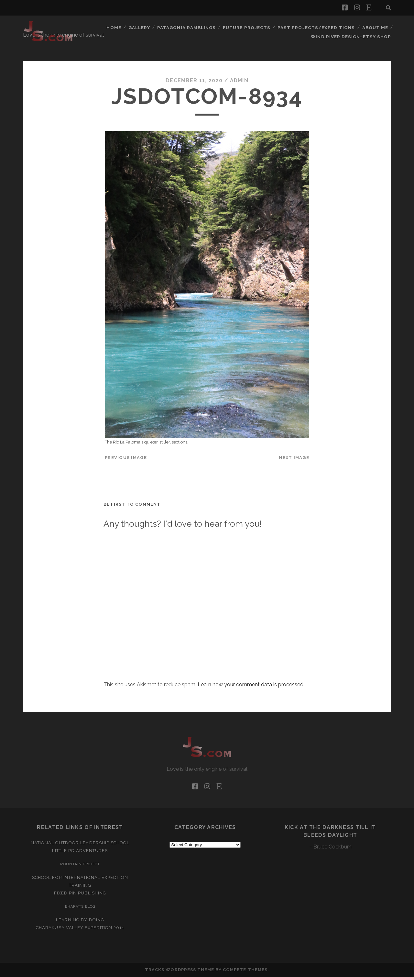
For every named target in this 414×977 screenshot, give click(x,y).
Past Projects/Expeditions (317, 27)
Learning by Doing (80, 919)
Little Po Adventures (80, 850)
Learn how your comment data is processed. (251, 684)
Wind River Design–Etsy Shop (352, 35)
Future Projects (249, 27)
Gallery (142, 27)
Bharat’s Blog (80, 906)
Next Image (294, 457)
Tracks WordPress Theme (179, 969)
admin (239, 80)
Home (117, 27)
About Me (375, 27)
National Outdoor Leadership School (80, 842)
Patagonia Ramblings (190, 27)
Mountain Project (80, 864)
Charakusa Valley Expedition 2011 (80, 927)
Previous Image (126, 457)
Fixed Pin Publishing (80, 893)
